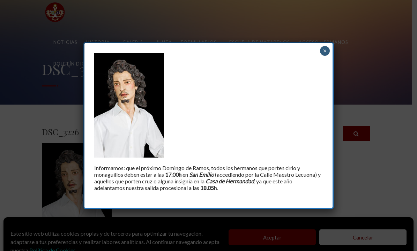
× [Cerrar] (325, 51)
